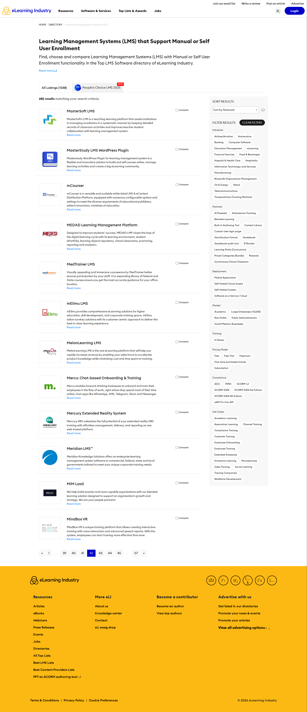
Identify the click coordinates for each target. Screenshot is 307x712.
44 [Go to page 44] (110, 553)
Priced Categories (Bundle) (229, 255)
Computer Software (240, 142)
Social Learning (243, 466)
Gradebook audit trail (226, 243)
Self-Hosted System (225, 289)
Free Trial (229, 355)
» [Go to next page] (144, 553)
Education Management (228, 148)
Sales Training (222, 466)
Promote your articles (234, 620)
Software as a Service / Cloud (230, 295)
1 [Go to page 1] (48, 553)
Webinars (40, 620)
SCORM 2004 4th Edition (228, 396)
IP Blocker (249, 243)
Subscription (221, 367)
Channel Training (252, 424)
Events (38, 634)
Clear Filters (252, 122)
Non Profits (220, 317)
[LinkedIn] (235, 580)
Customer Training (224, 436)
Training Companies (225, 472)
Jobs (36, 641)
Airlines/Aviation (223, 136)
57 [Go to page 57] (136, 553)
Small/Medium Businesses (228, 323)
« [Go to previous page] (42, 553)
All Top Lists (42, 655)
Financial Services (224, 154)
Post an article (275, 3)
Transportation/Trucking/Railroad (233, 197)
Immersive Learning (225, 460)
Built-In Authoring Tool (226, 225)
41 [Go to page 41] (82, 553)
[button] (48, 70)
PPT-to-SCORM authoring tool (57, 677)
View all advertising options (243, 627)
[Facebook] (211, 580)
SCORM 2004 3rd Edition (248, 389)
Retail (236, 184)
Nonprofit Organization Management (235, 178)
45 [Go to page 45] (119, 553)
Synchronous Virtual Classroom (231, 261)
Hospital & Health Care (227, 160)
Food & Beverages (249, 154)
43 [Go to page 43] (100, 553)
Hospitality (252, 160)
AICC (217, 383)
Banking (219, 142)
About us (101, 606)
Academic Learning (225, 418)
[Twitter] (223, 580)
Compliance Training (226, 430)
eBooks (38, 613)
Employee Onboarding (227, 442)
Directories (41, 648)
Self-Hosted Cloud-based (228, 283)
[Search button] (278, 11)
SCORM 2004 (221, 389)
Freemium (244, 355)
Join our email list (224, 3)
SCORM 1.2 (243, 383)
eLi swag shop (105, 627)
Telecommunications (225, 190)
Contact (101, 620)
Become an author (170, 606)
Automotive (244, 136)
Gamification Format (226, 237)
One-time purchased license (230, 361)
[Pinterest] (260, 580)
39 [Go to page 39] (64, 553)
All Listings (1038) (54, 88)
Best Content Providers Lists (53, 670)
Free (216, 355)
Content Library (253, 225)
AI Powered (220, 213)
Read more (74, 135)
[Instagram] (272, 580)
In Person (219, 339)
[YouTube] (248, 580)
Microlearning (249, 460)
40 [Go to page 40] (74, 553)
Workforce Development (227, 478)
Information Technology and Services (235, 166)
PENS (228, 383)
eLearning (252, 148)
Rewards (254, 255)
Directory (55, 24)
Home (42, 24)
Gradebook (249, 237)
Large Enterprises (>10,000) (245, 311)
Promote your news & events (239, 613)
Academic (220, 311)
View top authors (169, 613)
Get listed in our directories (238, 606)
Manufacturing (222, 172)
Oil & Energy (221, 184)
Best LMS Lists (43, 663)
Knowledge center (108, 613)
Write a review (251, 3)
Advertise (297, 3)
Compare (183, 110)
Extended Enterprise (225, 454)
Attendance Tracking (244, 213)
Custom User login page (227, 231)
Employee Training (224, 448)
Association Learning (226, 424)
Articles (38, 606)
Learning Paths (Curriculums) (230, 249)
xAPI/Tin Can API (223, 402)
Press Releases (43, 627)
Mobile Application (225, 277)
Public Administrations (244, 317)
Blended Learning (224, 219)
